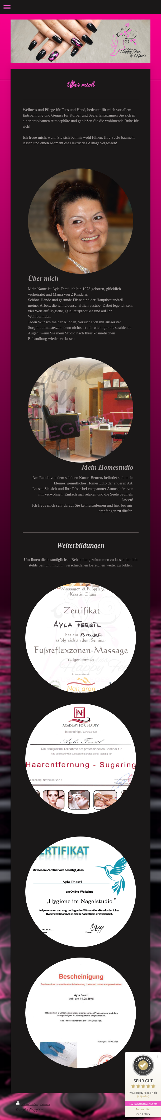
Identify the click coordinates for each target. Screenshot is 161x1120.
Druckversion (27, 1104)
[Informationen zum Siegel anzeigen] (143, 1111)
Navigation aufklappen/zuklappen (80, 7)
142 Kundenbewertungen (143, 1103)
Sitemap (45, 1104)
